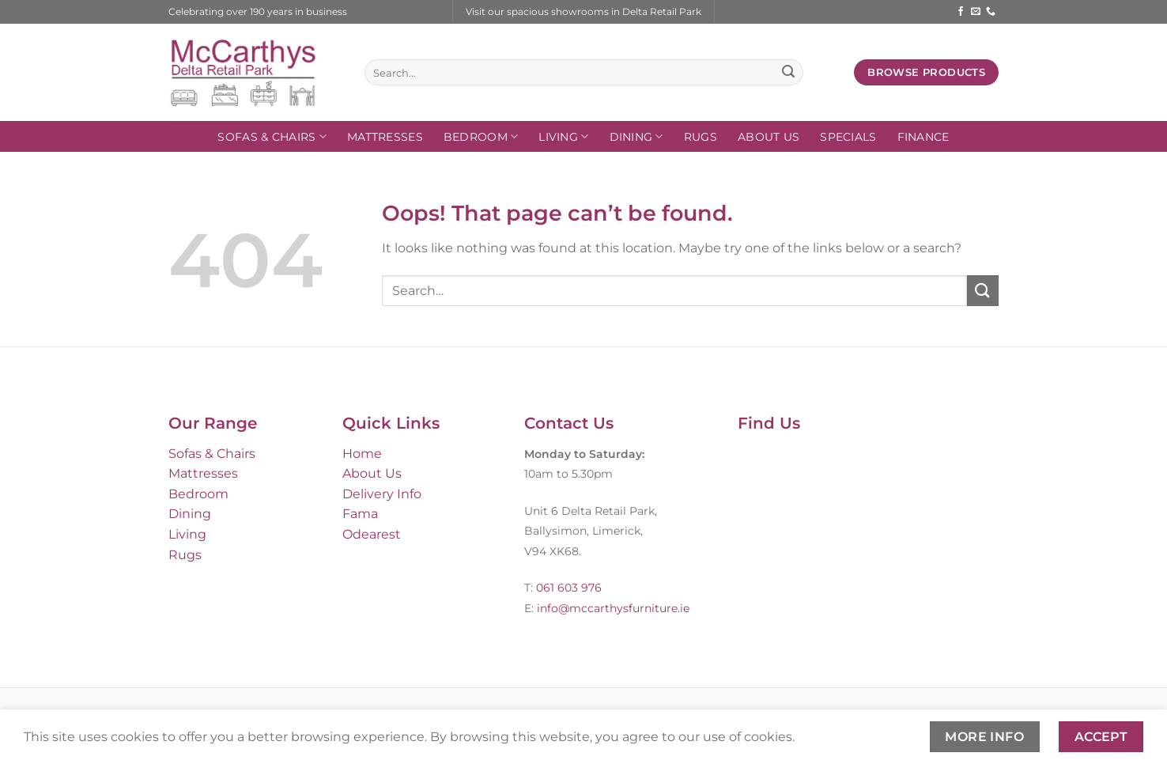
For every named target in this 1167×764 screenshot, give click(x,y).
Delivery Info (381, 493)
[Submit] (788, 72)
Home (362, 453)
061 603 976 (569, 588)
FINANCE (923, 137)
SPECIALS (848, 137)
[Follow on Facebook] (960, 11)
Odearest (371, 534)
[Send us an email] (975, 11)
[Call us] (990, 11)
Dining (636, 136)
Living (563, 136)
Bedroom (481, 136)
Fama (360, 513)
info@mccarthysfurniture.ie (611, 608)
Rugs (700, 137)
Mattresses (385, 137)
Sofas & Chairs (272, 136)
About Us (768, 137)
